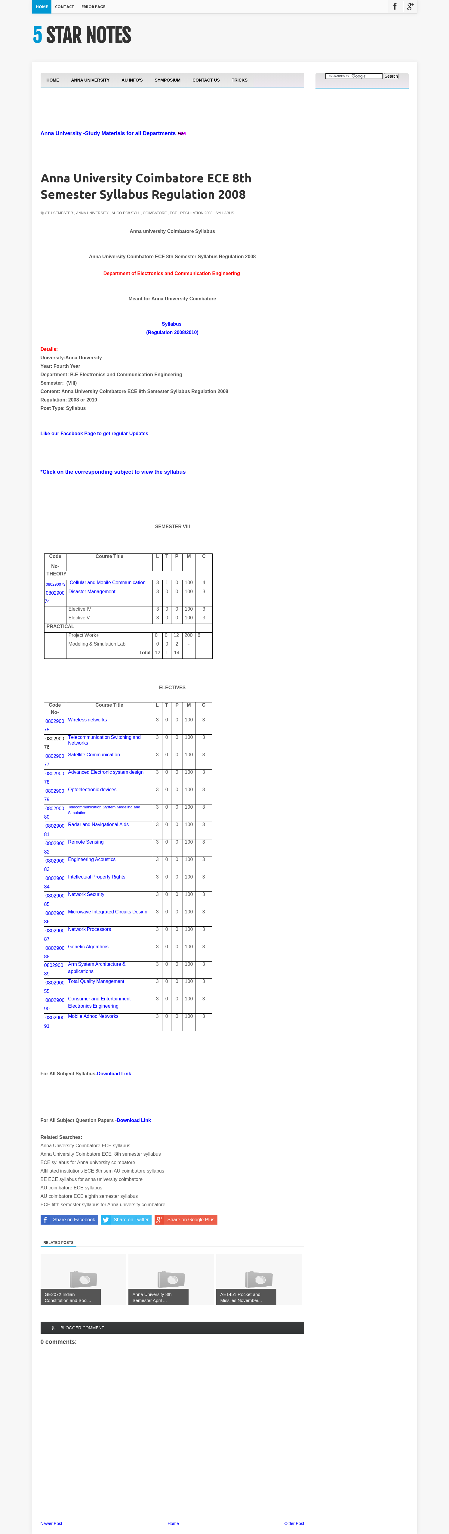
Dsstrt (92, 591)
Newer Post (51, 1523)
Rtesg (85, 841)
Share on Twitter (125, 1220)
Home (42, 6)
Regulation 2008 (196, 213)
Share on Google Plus (184, 1220)
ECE (173, 213)
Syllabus (224, 213)
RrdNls (98, 824)
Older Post (294, 1523)
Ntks (78, 742)
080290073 (55, 584)
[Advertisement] (150, 125)
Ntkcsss (89, 929)
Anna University (92, 213)
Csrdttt (99, 998)
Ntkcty (86, 894)
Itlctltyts (96, 876)
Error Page (93, 6)
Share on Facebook (68, 1220)
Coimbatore (155, 213)
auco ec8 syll (126, 213)
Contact (64, 6)
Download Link (114, 1073)
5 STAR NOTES (81, 35)
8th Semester (59, 213)
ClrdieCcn (108, 582)
